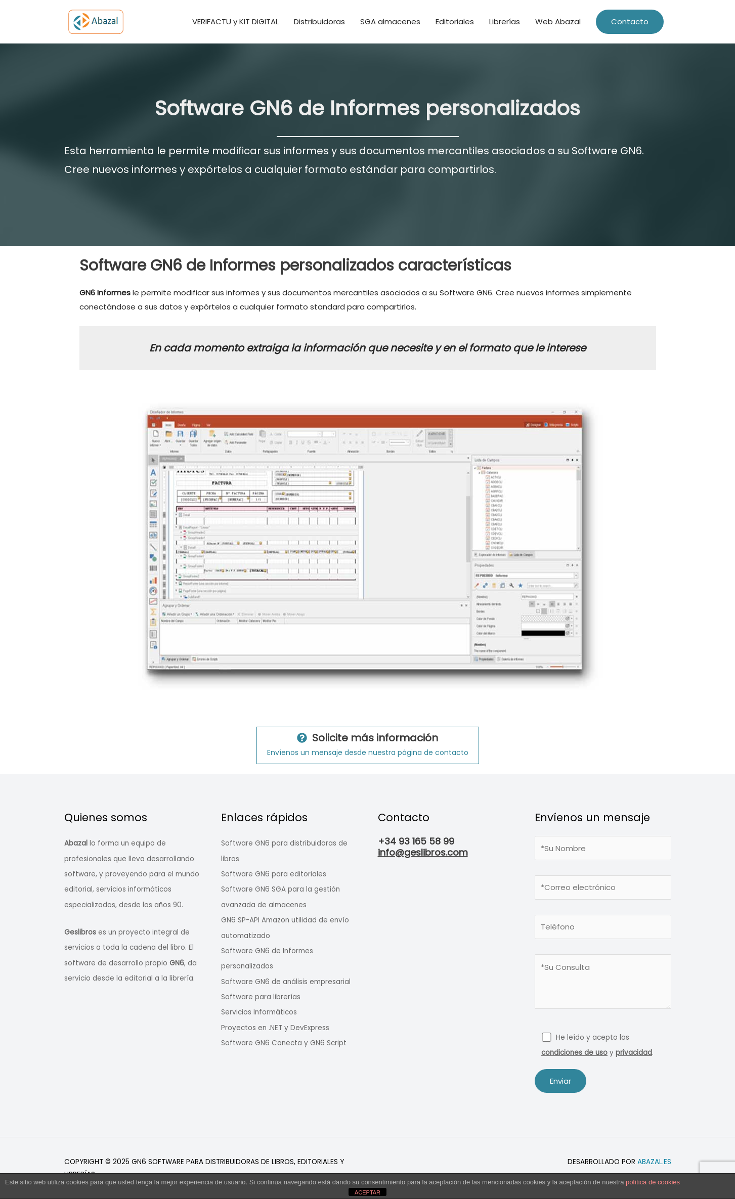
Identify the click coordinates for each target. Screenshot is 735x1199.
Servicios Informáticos (259, 1012)
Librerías (504, 21)
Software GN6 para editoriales (273, 874)
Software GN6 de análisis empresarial (286, 982)
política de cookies (653, 1182)
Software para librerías (260, 997)
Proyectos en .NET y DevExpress (275, 1028)
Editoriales (455, 21)
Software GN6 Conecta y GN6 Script (284, 1043)
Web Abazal (558, 21)
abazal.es (654, 1162)
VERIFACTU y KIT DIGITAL (235, 21)
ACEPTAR (367, 1192)
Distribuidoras (319, 21)
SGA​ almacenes (390, 21)
